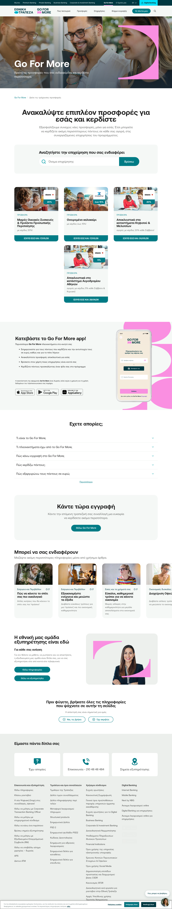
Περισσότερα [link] (86, 482)
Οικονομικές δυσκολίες (160, 589)
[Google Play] (49, 390)
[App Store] (26, 390)
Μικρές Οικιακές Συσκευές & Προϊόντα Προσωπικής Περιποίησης (35, 223)
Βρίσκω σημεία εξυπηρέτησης (29, 830)
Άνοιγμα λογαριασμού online (135, 805)
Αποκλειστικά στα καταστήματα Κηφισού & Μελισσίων (133, 223)
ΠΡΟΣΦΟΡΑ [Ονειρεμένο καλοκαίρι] (72, 215)
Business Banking (60, 3)
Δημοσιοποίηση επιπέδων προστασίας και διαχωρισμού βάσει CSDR (100, 874)
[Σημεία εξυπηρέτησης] (135, 764)
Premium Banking (29, 3)
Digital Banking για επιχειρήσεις (137, 810)
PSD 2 (53, 827)
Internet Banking (129, 790)
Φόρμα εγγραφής (119, 11)
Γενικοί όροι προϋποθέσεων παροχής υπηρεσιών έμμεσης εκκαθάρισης (100, 803)
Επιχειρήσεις (99, 11)
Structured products (60, 817)
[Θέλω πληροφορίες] (32, 670)
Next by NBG (128, 800)
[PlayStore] (131, 834)
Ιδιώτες (17, 3)
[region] (86, 904)
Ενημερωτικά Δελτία (60, 822)
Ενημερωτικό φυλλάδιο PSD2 (64, 832)
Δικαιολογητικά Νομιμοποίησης (101, 830)
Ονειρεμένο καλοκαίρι (82, 219)
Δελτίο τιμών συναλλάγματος (64, 795)
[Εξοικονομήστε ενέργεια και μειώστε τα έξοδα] (77, 574)
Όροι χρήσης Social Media (98, 866)
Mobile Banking (129, 795)
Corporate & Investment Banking (82, 3)
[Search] (154, 11)
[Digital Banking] (148, 3)
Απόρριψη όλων (132, 904)
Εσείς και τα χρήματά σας (118, 589)
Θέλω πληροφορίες (23, 790)
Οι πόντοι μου (141, 11)
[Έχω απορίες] (37, 764)
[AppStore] (131, 827)
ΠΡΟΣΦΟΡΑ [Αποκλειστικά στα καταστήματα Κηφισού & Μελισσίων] (122, 215)
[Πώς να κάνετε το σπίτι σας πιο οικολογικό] (33, 574)
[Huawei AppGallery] (73, 390)
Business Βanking (94, 820)
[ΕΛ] (134, 3)
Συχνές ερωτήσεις (95, 790)
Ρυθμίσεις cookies (114, 904)
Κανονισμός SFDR (94, 883)
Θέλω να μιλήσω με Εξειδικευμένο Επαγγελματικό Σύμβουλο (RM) (28, 839)
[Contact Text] (86, 764)
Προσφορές (82, 11)
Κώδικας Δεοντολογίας (61, 837)
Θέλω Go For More (86, 526)
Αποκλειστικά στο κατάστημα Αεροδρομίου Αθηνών (83, 281)
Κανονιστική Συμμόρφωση (99, 795)
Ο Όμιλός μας (121, 3)
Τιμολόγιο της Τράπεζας (61, 790)
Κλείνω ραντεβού (22, 795)
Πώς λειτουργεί (63, 11)
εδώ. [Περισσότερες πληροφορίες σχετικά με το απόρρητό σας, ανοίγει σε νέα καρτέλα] (68, 906)
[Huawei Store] (131, 841)
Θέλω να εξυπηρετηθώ (32, 678)
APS (16, 856)
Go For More (108, 3)
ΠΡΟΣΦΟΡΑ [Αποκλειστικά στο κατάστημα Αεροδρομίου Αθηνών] (72, 273)
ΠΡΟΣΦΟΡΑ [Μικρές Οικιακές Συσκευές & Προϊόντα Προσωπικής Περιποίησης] (22, 215)
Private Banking (45, 3)
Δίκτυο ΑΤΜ (20, 861)
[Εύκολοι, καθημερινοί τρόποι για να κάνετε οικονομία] (121, 574)
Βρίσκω (129, 161)
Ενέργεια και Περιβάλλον (29, 589)
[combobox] (79, 161)
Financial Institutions (95, 844)
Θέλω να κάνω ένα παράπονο (28, 825)
